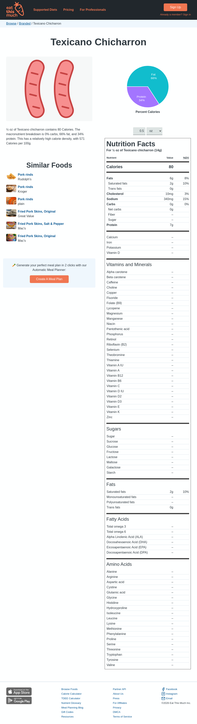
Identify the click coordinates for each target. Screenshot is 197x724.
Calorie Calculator (71, 693)
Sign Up (175, 7)
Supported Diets (45, 9)
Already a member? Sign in (175, 14)
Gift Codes (67, 712)
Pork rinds (25, 174)
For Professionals (93, 9)
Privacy (117, 707)
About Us (118, 693)
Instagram (169, 694)
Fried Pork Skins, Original (37, 211)
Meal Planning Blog (72, 707)
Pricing (68, 9)
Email (166, 698)
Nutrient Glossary (71, 702)
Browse (11, 23)
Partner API (119, 689)
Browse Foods (69, 689)
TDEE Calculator (70, 698)
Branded (25, 23)
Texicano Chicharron (99, 41)
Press (116, 698)
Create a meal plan (49, 279)
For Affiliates (120, 702)
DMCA (116, 712)
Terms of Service (122, 716)
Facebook (169, 689)
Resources (67, 716)
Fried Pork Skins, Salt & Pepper (41, 223)
